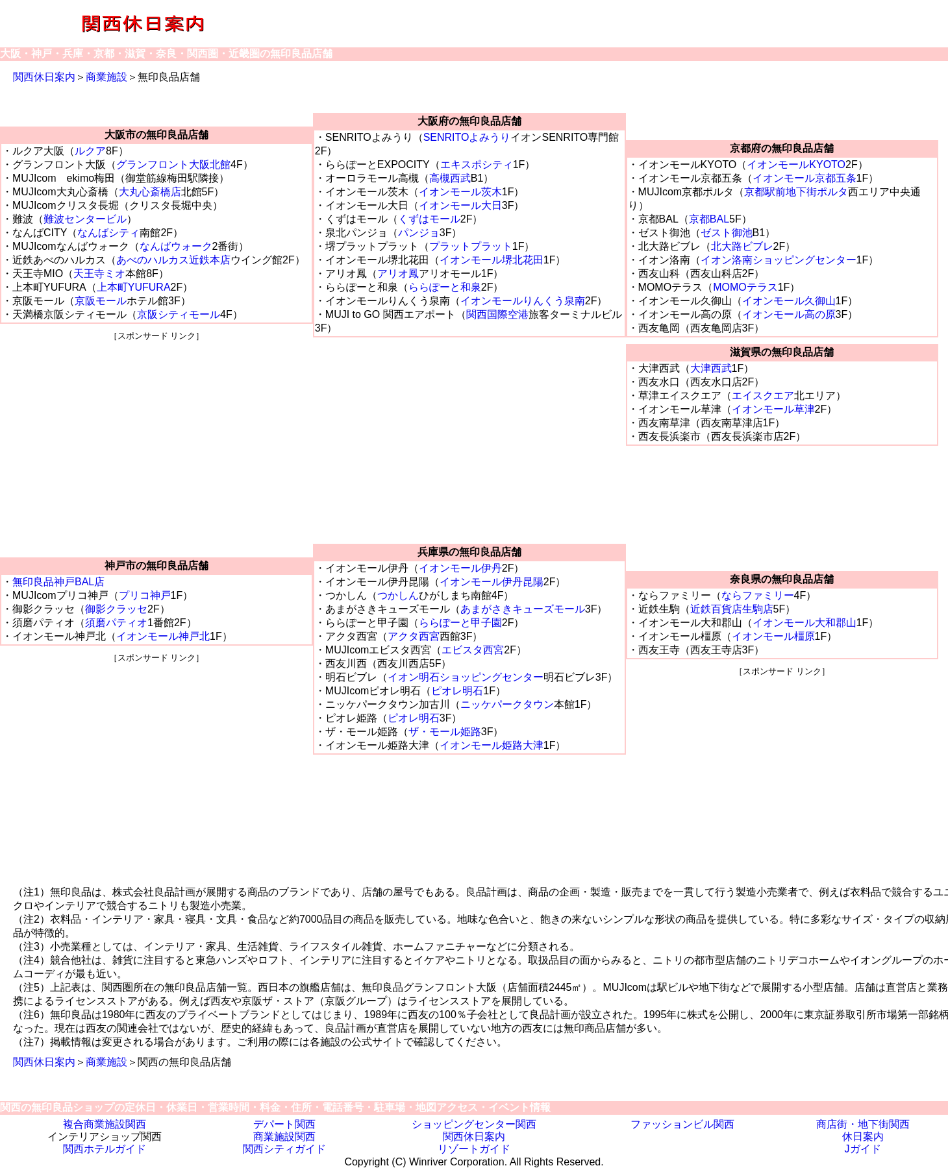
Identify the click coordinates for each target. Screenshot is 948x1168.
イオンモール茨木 (460, 191)
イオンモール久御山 (789, 300)
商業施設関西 (284, 1136)
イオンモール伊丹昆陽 (491, 581)
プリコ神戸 (145, 595)
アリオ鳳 (398, 273)
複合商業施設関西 (104, 1124)
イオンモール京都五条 (804, 178)
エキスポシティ (476, 164)
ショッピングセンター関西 (474, 1124)
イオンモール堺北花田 (491, 259)
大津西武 (711, 368)
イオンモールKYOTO (796, 164)
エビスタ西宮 (473, 649)
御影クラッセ (116, 608)
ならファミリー (757, 595)
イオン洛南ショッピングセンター (778, 259)
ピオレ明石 (457, 690)
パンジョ (419, 232)
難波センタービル (85, 219)
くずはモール (429, 219)
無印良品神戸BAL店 (58, 581)
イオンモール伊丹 (460, 568)
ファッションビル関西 (682, 1124)
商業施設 (106, 76)
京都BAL (709, 219)
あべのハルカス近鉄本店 (173, 259)
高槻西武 (450, 178)
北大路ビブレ (742, 246)
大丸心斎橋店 (150, 191)
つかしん (398, 595)
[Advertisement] (156, 433)
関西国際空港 (497, 314)
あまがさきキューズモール (522, 608)
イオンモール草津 (773, 409)
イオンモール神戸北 (163, 636)
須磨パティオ (116, 622)
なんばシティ (108, 232)
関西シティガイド (284, 1148)
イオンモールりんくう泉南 (522, 300)
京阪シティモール (178, 314)
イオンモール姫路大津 (491, 745)
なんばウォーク (176, 246)
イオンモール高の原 (789, 314)
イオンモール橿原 (773, 636)
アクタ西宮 (414, 636)
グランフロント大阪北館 (173, 164)
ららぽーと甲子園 (460, 622)
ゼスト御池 (727, 232)
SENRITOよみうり (467, 137)
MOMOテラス (745, 287)
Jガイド (863, 1148)
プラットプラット (470, 246)
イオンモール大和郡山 (804, 622)
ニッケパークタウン (507, 704)
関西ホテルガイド (104, 1148)
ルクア (90, 150)
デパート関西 (284, 1124)
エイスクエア (763, 395)
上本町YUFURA (134, 287)
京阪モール (101, 300)
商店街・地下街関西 (863, 1124)
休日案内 (863, 1136)
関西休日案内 (44, 76)
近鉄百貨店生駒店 (731, 608)
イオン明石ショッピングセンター (465, 677)
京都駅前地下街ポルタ (796, 191)
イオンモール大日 (460, 205)
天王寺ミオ (99, 273)
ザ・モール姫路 (444, 731)
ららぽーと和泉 (444, 287)
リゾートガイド (474, 1148)
